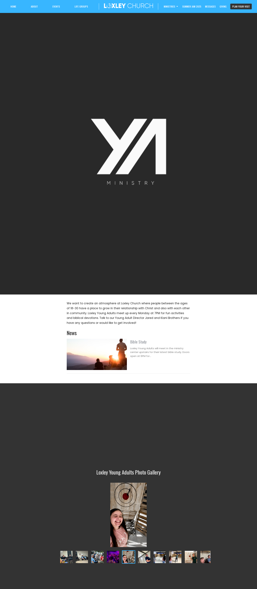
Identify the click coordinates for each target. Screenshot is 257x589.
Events (56, 6)
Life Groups (81, 6)
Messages (210, 6)
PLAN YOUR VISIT (241, 6)
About (34, 6)
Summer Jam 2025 (191, 6)
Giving (223, 6)
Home (13, 6)
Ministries (171, 6)
